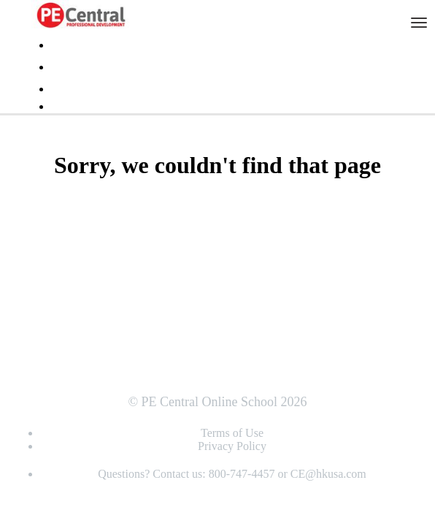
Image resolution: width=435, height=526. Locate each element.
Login (64, 89)
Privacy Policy (232, 446)
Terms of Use (232, 433)
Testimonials (79, 45)
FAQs (64, 67)
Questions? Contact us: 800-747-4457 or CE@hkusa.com (232, 474)
